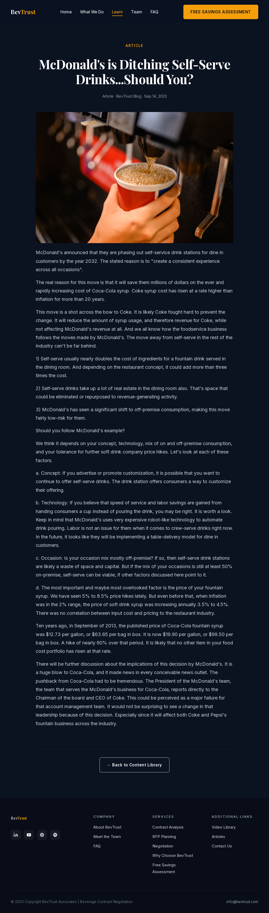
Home (66, 11)
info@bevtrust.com (242, 902)
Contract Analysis (168, 827)
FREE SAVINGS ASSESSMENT (220, 11)
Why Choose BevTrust (172, 855)
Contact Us (222, 846)
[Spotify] (55, 835)
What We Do (92, 11)
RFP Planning (164, 836)
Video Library (224, 827)
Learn (117, 11)
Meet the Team (107, 836)
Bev (19, 818)
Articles (218, 836)
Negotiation (162, 846)
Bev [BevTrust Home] (23, 12)
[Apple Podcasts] (42, 835)
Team (136, 11)
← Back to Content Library (134, 764)
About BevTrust (107, 827)
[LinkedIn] (16, 835)
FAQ (154, 11)
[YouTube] (29, 835)
